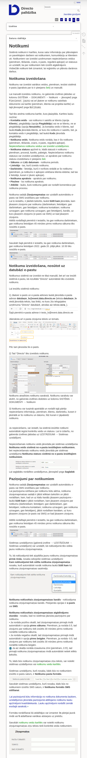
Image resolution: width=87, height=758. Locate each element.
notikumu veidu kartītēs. (49, 664)
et (62, 19)
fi (66, 19)
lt (69, 19)
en (56, 19)
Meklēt (78, 10)
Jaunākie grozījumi (72, 14)
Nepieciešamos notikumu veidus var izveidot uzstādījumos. (39, 146)
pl (78, 19)
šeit (48, 87)
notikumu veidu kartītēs (31, 722)
